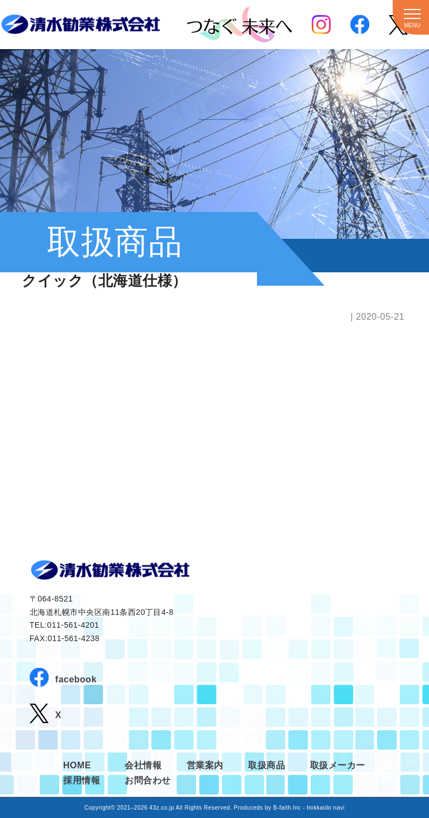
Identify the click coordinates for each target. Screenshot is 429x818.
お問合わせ (148, 780)
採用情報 (81, 780)
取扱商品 (266, 765)
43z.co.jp (161, 808)
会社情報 (143, 765)
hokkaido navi (326, 808)
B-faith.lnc (287, 808)
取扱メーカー (337, 765)
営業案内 (205, 765)
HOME (77, 765)
